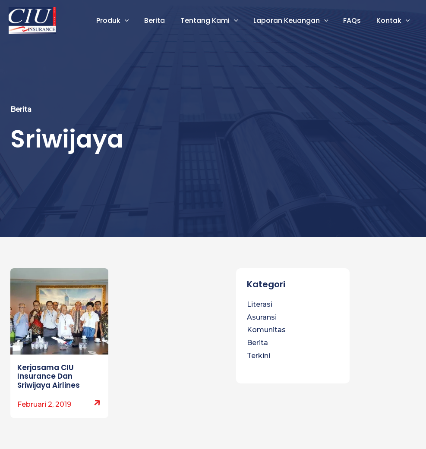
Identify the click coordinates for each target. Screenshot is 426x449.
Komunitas (266, 330)
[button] (133, 21)
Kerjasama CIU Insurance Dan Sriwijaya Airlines (48, 376)
